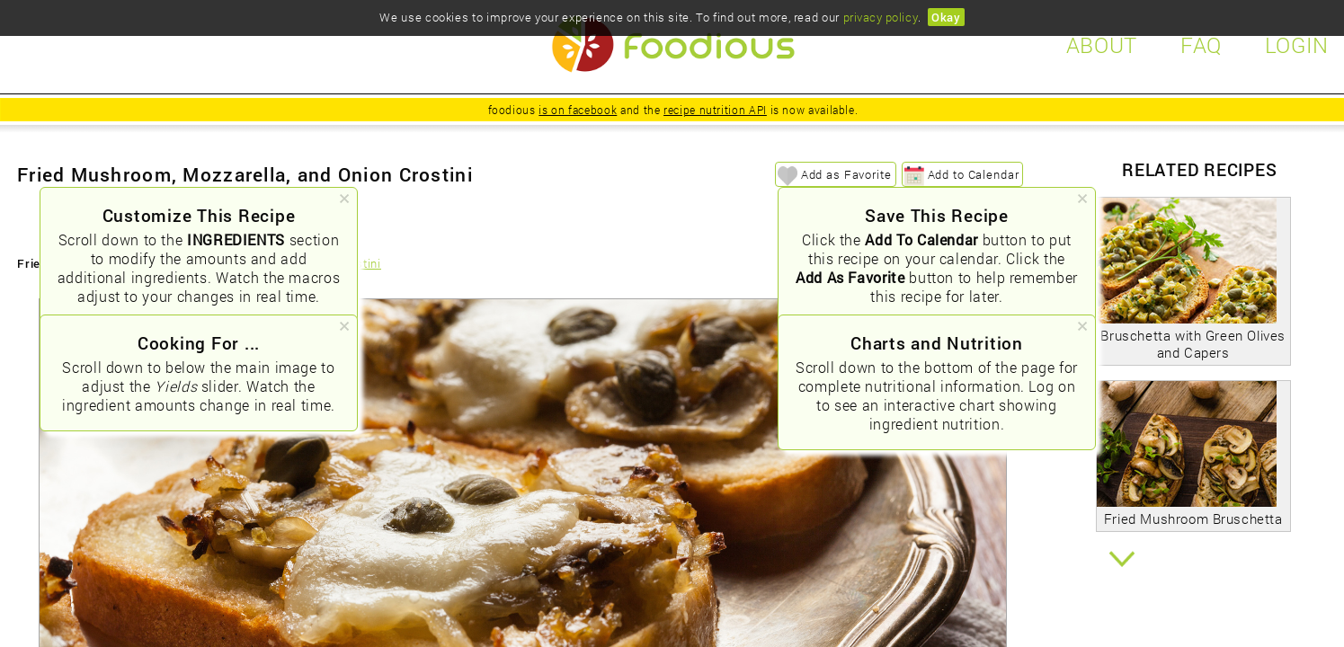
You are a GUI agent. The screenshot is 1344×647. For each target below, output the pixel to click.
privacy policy (880, 17)
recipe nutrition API (715, 109)
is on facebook (577, 109)
